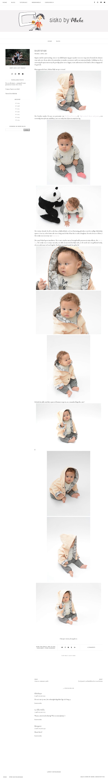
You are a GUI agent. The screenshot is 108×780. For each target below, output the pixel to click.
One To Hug (51, 646)
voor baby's (40, 648)
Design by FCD (100, 776)
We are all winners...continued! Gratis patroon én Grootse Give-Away (15, 84)
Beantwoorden (38, 703)
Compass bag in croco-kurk (12, 89)
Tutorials (23, 2)
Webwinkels (36, 2)
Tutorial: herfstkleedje (11, 93)
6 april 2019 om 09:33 (40, 696)
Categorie (49, 2)
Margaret (38, 726)
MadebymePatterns (70, 116)
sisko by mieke (90, 776)
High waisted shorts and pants (89, 116)
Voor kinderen (50, 648)
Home (5, 2)
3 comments (91, 647)
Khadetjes (38, 693)
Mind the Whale (41, 646)
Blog (13, 2)
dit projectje (55, 236)
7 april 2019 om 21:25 (40, 712)
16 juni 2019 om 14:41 (40, 728)
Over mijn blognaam (16, 777)
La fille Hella (40, 710)
